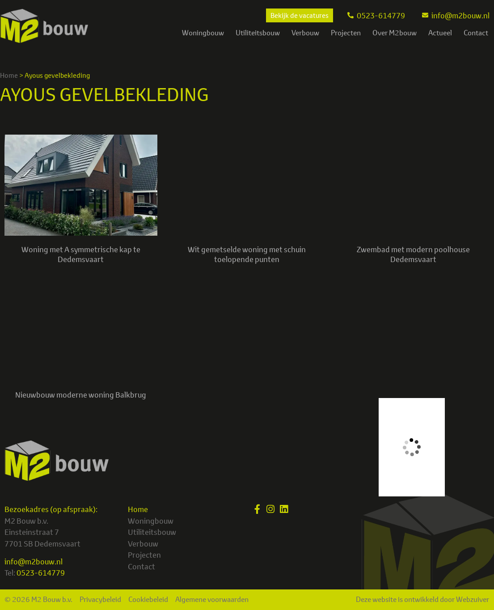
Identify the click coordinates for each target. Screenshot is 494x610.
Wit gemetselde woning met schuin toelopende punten (247, 254)
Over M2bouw (394, 32)
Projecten (346, 32)
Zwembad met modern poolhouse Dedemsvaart (413, 254)
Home (9, 75)
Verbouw (305, 32)
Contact (476, 32)
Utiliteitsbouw (258, 32)
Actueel (440, 32)
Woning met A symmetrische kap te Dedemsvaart (80, 254)
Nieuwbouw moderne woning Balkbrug (80, 395)
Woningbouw (203, 32)
